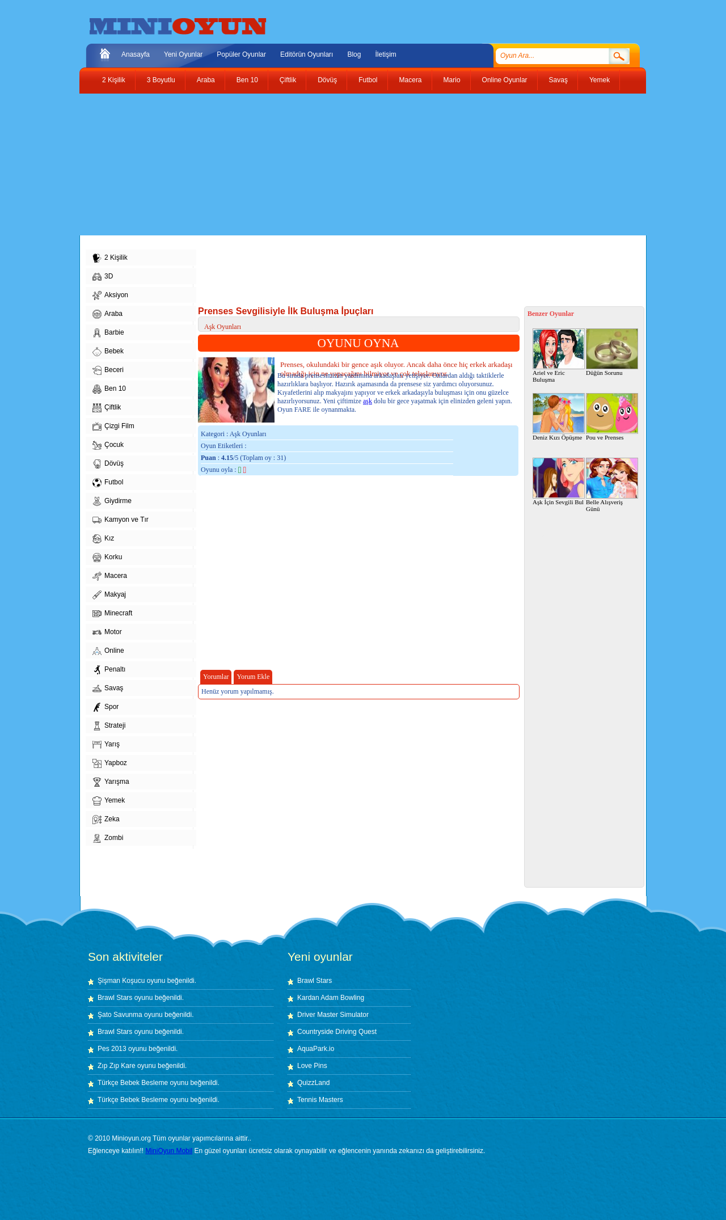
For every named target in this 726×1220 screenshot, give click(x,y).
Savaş (558, 80)
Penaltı (108, 669)
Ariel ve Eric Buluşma (559, 355)
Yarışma (110, 782)
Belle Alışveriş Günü (612, 485)
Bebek (108, 351)
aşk (367, 401)
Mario (452, 80)
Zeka (106, 819)
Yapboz (109, 763)
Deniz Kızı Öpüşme (559, 417)
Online (108, 651)
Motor (107, 632)
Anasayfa (135, 54)
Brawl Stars (115, 998)
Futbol (367, 80)
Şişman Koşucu (121, 981)
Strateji (108, 726)
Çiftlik (288, 80)
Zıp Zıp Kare (117, 1066)
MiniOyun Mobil (168, 1151)
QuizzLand (313, 1083)
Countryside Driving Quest (337, 1032)
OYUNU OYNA (358, 343)
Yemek (599, 80)
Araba (206, 80)
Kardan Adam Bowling (330, 998)
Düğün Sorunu (612, 352)
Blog (354, 54)
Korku (107, 557)
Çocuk (108, 445)
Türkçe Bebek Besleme (133, 1083)
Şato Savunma (121, 1015)
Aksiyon (110, 295)
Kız (103, 538)
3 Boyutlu (161, 80)
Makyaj (109, 595)
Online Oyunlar (504, 80)
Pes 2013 (112, 1049)
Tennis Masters (320, 1100)
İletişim (385, 54)
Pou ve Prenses (612, 417)
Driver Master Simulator (333, 1015)
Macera (410, 80)
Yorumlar (216, 677)
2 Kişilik (113, 80)
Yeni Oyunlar (183, 54)
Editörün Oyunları (306, 54)
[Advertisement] (354, 164)
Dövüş (327, 80)
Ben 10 (247, 80)
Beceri (108, 370)
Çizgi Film (113, 426)
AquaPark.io (315, 1049)
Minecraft (112, 613)
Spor (105, 707)
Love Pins (312, 1066)
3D (102, 276)
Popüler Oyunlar (241, 54)
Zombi (107, 838)
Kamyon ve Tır (120, 520)
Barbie (108, 332)
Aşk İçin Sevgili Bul (559, 481)
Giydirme (112, 501)
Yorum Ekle (253, 677)
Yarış (106, 744)
